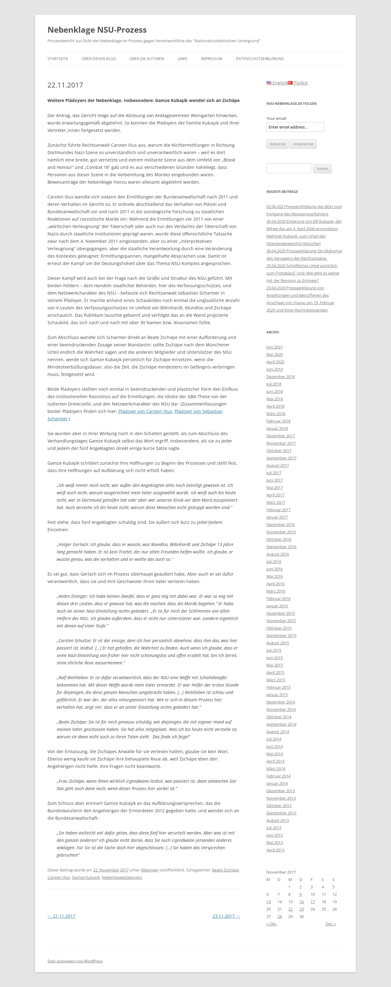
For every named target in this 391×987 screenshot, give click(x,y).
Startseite (57, 58)
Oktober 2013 (278, 805)
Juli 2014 (273, 739)
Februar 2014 (278, 776)
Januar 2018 (277, 428)
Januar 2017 (277, 517)
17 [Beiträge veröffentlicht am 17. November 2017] (313, 901)
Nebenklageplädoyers (122, 877)
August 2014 (277, 731)
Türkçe (298, 83)
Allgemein (149, 870)
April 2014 (275, 761)
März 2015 (275, 680)
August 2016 (277, 554)
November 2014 (281, 709)
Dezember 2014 (280, 702)
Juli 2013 (273, 827)
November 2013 (281, 798)
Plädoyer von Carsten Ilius (145, 411)
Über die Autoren (147, 58)
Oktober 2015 (278, 628)
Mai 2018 (274, 399)
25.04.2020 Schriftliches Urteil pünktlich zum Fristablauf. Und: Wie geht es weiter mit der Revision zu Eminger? (303, 273)
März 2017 (275, 502)
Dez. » (331, 924)
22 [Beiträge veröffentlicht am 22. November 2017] (290, 909)
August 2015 (277, 643)
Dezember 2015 (280, 613)
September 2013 (281, 813)
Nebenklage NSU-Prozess (97, 29)
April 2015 (275, 672)
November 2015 (281, 620)
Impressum (211, 58)
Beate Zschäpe (225, 870)
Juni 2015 (274, 657)
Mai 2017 (274, 487)
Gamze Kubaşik (86, 877)
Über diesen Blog (99, 58)
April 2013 (275, 850)
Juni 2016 (274, 569)
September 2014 (281, 724)
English (277, 83)
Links (182, 58)
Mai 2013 (274, 842)
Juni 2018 (274, 391)
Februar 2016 (278, 598)
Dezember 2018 (280, 376)
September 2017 (281, 458)
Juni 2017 (274, 480)
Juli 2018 (273, 384)
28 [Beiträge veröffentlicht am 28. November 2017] (280, 916)
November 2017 (281, 443)
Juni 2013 (274, 835)
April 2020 (275, 362)
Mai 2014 (274, 754)
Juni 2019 (274, 369)
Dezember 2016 (280, 524)
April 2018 (275, 406)
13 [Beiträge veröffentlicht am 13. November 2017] (268, 901)
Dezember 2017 (280, 435)
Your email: (276, 118)
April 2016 (275, 583)
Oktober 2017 (278, 450)
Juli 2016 (273, 561)
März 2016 (275, 591)
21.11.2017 (61, 916)
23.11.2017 (226, 916)
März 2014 (275, 768)
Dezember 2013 (280, 790)
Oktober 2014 (278, 717)
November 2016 (281, 532)
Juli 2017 (273, 472)
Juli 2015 (273, 650)
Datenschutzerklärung (260, 58)
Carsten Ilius (58, 877)
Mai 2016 (274, 576)
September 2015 (281, 635)
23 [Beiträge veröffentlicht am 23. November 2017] (301, 909)
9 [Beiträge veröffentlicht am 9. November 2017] (300, 894)
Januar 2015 (277, 694)
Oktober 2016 (278, 539)
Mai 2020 (274, 354)
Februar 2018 (278, 421)
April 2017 (275, 495)
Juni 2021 (274, 347)
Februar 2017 (278, 509)
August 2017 (277, 465)
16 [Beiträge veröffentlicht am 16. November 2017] (301, 901)
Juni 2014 (274, 746)
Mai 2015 (274, 665)
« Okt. (271, 924)
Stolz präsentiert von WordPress (75, 961)
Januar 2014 (277, 783)
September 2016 (281, 546)
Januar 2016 (277, 606)
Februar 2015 (278, 687)
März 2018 (275, 413)
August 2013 (277, 820)
